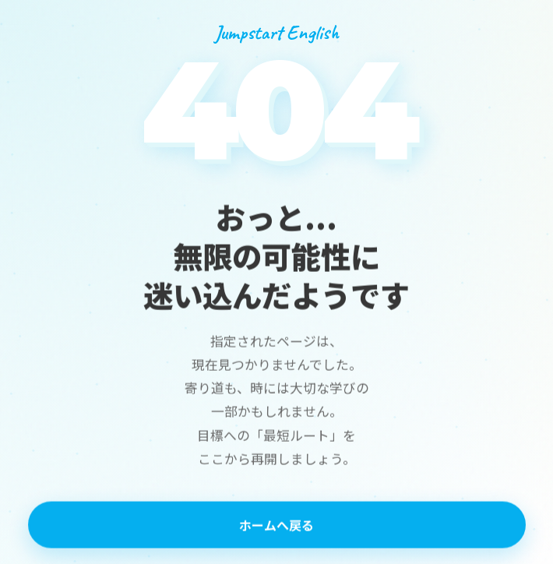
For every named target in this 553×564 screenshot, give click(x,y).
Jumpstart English (276, 32)
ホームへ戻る (276, 525)
